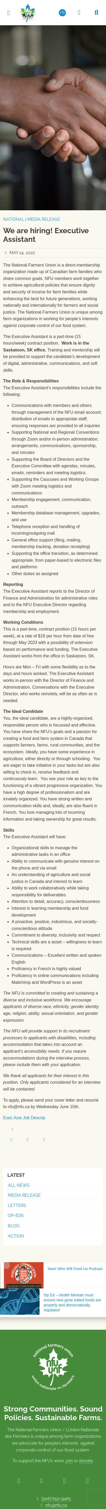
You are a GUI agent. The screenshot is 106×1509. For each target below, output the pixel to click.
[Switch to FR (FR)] (62, 12)
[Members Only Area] (79, 12)
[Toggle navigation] (8, 12)
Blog (13, 1225)
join (69, 1460)
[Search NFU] (96, 12)
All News (19, 1185)
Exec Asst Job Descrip (24, 1118)
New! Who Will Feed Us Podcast (75, 1269)
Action (16, 1236)
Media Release (43, 219)
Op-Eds (16, 1215)
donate (86, 1460)
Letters (17, 1205)
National (13, 219)
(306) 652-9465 (56, 1498)
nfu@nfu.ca (56, 1505)
